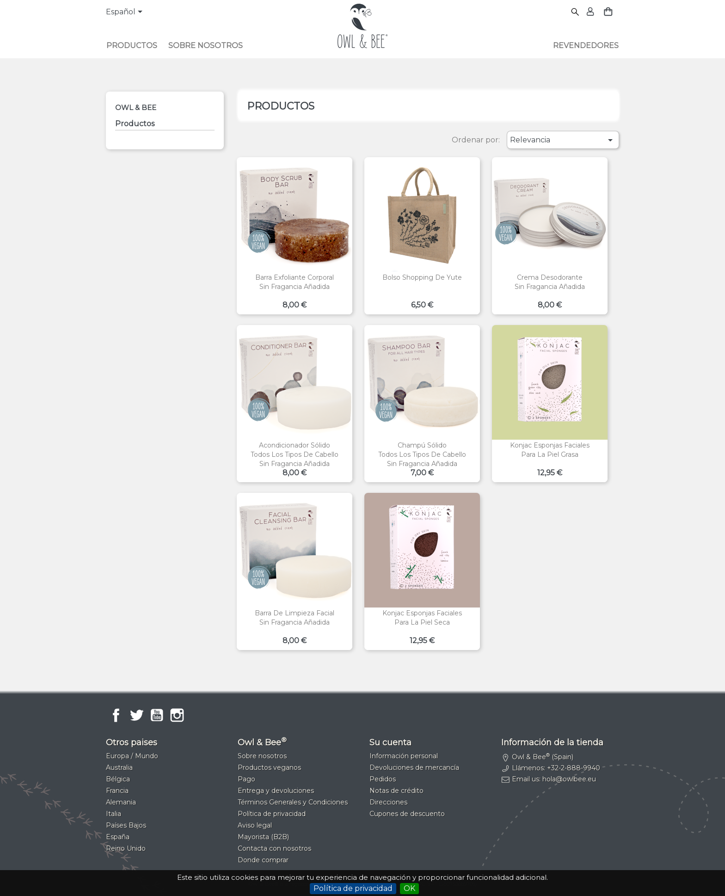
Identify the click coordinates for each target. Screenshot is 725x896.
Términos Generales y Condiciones (293, 802)
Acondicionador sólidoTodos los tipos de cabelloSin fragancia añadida (294, 454)
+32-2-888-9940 (573, 768)
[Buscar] (575, 12)
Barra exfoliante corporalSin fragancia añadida (294, 282)
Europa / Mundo (132, 756)
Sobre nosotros (205, 45)
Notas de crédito (396, 790)
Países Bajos (126, 825)
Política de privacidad (353, 888)
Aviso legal (255, 825)
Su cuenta (390, 742)
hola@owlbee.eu (569, 779)
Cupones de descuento (407, 814)
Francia (117, 790)
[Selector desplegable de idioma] (126, 12)
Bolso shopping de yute (422, 277)
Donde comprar (263, 860)
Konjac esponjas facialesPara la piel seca (422, 617)
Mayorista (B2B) (263, 837)
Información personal (403, 756)
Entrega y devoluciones (276, 790)
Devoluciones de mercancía (414, 767)
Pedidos (382, 779)
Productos (131, 45)
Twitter (136, 715)
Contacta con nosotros (274, 848)
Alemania (121, 802)
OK (409, 888)
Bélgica (118, 779)
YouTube (156, 715)
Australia (119, 767)
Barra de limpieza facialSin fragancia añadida (294, 617)
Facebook (116, 715)
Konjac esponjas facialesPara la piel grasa (550, 450)
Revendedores (586, 45)
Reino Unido (126, 848)
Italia (113, 814)
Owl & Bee (135, 107)
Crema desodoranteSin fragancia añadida (550, 282)
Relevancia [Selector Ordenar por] (563, 140)
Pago (246, 779)
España (117, 837)
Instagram (177, 715)
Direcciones (388, 802)
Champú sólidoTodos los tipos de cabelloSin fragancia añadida (422, 454)
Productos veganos (269, 767)
